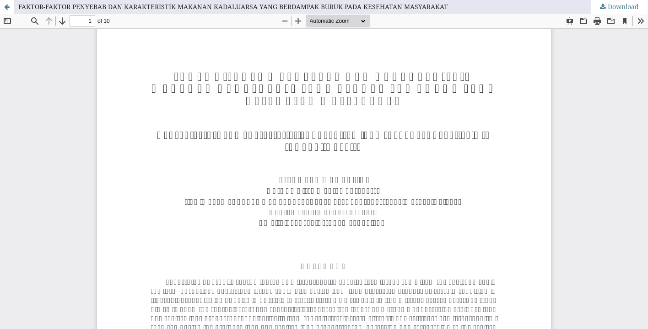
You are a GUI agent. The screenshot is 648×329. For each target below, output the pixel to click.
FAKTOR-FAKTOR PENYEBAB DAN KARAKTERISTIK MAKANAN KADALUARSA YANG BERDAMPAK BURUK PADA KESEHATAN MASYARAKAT (233, 6)
